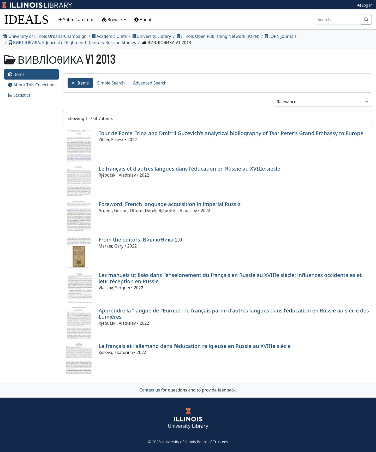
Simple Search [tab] (111, 83)
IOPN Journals (280, 36)
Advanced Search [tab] (149, 83)
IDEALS (26, 19)
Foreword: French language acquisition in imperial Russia (170, 204)
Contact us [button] (149, 390)
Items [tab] (16, 74)
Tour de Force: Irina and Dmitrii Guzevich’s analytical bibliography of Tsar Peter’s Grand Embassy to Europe (231, 133)
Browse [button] (112, 19)
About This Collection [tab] (31, 85)
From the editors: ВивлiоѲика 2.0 (140, 239)
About (143, 19)
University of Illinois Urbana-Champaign (45, 36)
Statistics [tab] (19, 95)
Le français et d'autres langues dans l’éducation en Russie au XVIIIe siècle (189, 168)
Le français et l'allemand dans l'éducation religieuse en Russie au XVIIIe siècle (195, 345)
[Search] (337, 20)
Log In (365, 5)
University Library (152, 36)
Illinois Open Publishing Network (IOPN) (218, 36)
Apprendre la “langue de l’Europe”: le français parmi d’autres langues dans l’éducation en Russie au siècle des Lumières (234, 313)
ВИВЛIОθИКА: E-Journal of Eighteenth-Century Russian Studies (72, 42)
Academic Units (109, 36)
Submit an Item (75, 19)
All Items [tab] (80, 83)
